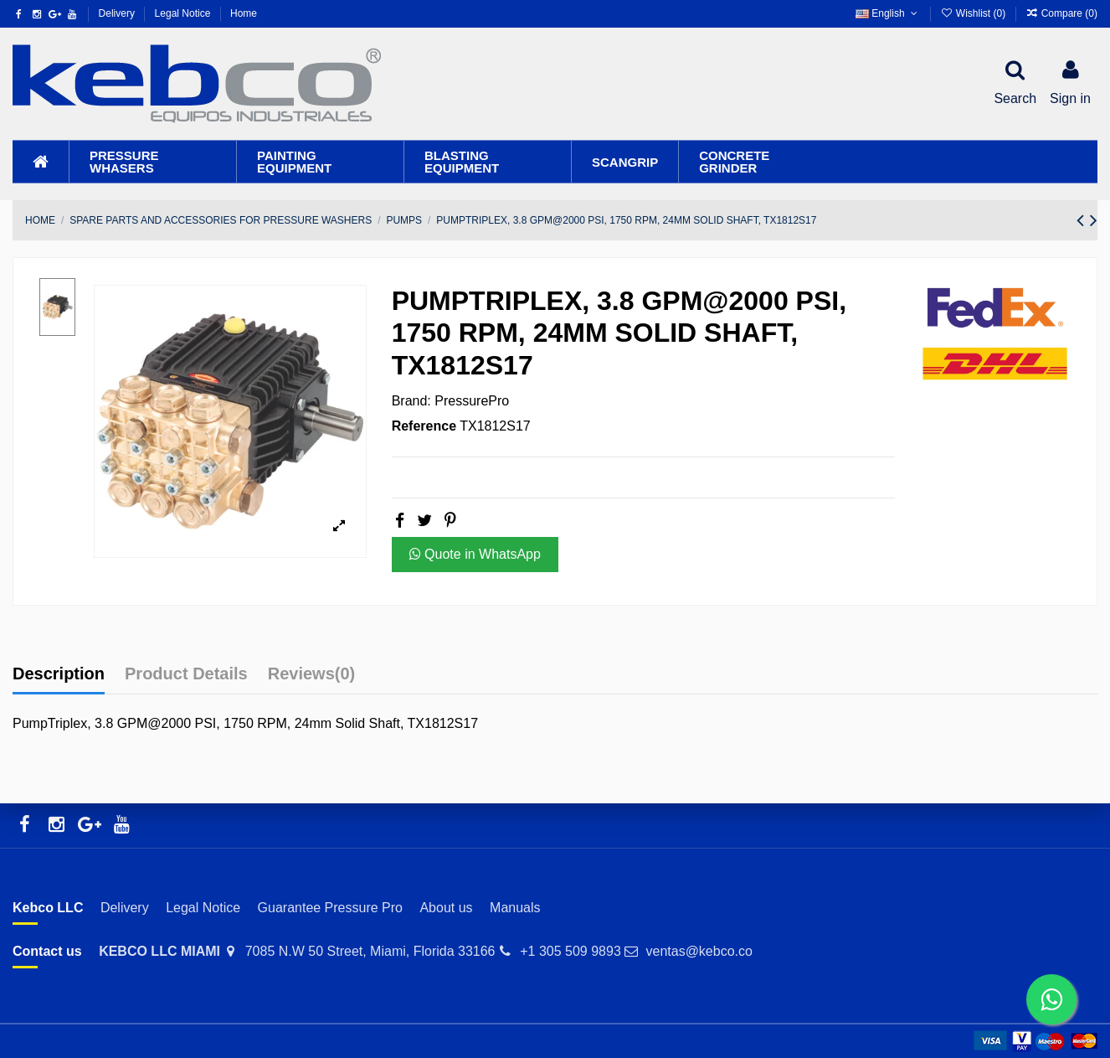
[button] (152, 162)
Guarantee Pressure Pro (330, 908)
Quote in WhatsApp (475, 554)
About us (445, 908)
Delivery (118, 13)
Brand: (411, 401)
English (888, 13)
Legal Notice (184, 13)
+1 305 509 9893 (570, 951)
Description (59, 673)
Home (243, 13)
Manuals (515, 908)
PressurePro (471, 401)
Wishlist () (974, 13)
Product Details (186, 673)
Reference (424, 426)
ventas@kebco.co (698, 951)
